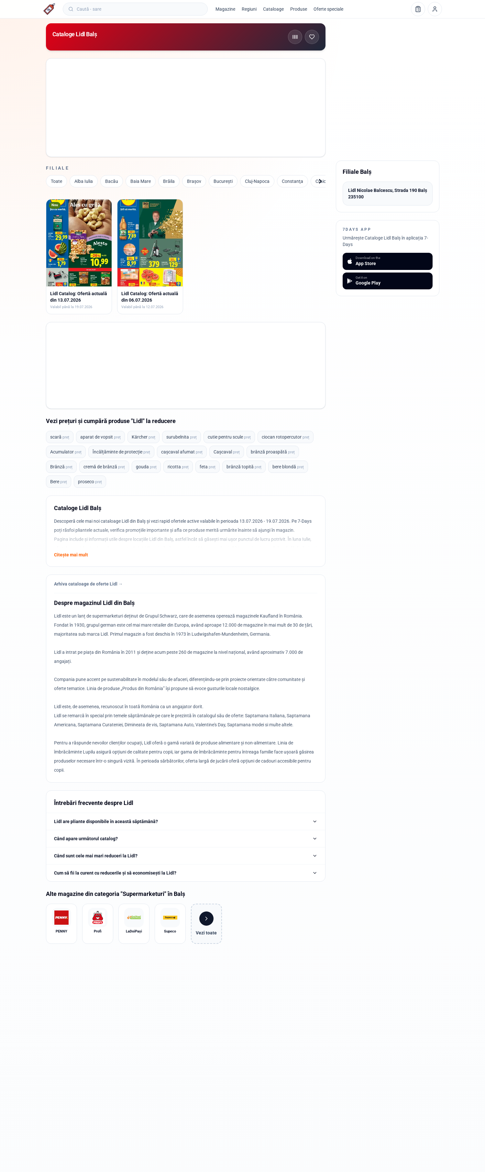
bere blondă (288, 466)
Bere (58, 481)
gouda (146, 466)
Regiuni (249, 9)
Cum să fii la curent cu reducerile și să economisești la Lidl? (185, 873)
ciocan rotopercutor (285, 437)
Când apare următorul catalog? (185, 838)
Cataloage (273, 9)
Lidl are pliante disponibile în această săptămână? (185, 821)
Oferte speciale (328, 9)
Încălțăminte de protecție (121, 451)
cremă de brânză (104, 466)
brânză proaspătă (273, 451)
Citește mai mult (71, 554)
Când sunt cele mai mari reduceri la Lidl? (185, 855)
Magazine (225, 9)
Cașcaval (227, 451)
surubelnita (181, 437)
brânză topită (243, 466)
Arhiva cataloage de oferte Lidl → (88, 583)
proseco (90, 481)
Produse (298, 9)
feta (207, 466)
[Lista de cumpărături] (418, 9)
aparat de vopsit (100, 437)
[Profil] (435, 9)
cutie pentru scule (229, 437)
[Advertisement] (186, 106)
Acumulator (66, 451)
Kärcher (143, 437)
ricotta (178, 466)
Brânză (61, 466)
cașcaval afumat (182, 451)
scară (59, 437)
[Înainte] (320, 181)
